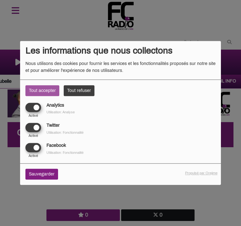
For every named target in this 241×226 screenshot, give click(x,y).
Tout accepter (42, 90)
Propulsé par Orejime (201, 173)
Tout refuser (79, 90)
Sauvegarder (42, 174)
